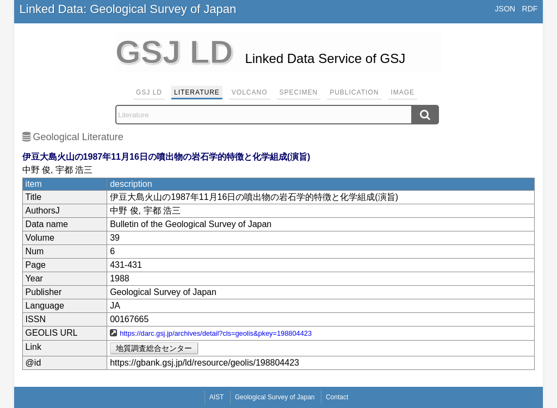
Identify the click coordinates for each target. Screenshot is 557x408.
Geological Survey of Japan (275, 397)
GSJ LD (149, 92)
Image (402, 92)
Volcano (250, 92)
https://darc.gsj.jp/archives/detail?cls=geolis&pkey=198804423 (216, 333)
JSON (505, 8)
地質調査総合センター (154, 348)
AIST (216, 397)
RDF (530, 8)
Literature (197, 92)
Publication (354, 92)
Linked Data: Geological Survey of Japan (128, 9)
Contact (337, 397)
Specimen (299, 92)
